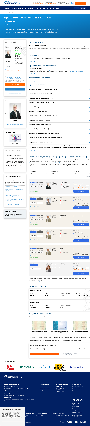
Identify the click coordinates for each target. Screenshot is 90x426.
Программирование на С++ (11, 186)
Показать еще (42, 281)
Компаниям (41, 8)
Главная (5, 12)
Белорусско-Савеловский (11, 386)
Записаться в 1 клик (15, 89)
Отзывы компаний (60, 391)
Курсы (7, 8)
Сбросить (88, 176)
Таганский (64, 182)
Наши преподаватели (77, 390)
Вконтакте (73, 400)
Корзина (78, 8)
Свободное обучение (9, 76)
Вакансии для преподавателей (76, 409)
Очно (75, 183)
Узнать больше (32, 50)
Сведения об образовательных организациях (76, 405)
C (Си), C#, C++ (33, 12)
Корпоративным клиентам (62, 385)
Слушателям (44, 384)
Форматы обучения (19, 8)
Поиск (75, 8)
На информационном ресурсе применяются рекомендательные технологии (77, 414)
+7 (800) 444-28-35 (63, 3)
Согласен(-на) (12, 423)
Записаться (15, 84)
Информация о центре (78, 386)
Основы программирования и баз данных (53, 70)
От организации (48, 2)
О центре (56, 8)
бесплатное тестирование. (76, 71)
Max (81, 400)
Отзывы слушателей (77, 388)
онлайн (73, 159)
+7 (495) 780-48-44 (50, 3)
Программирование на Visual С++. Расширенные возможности (13, 204)
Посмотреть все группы (15, 93)
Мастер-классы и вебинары (46, 388)
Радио (61, 198)
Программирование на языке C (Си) (40, 81)
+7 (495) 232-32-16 (37, 3)
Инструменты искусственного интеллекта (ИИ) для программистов (13, 196)
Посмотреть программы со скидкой (44, 354)
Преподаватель (49, 263)
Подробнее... (5, 419)
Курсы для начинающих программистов (20, 12)
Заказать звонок (80, 3)
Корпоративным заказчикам (60, 389)
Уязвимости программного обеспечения (15, 192)
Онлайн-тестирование (45, 390)
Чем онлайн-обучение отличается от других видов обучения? (44, 162)
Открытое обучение (35, 206)
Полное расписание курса (73, 282)
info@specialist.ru (59, 413)
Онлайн (80, 183)
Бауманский (63, 215)
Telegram (77, 400)
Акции (49, 8)
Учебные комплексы (11, 384)
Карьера (30, 8)
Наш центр (76, 384)
